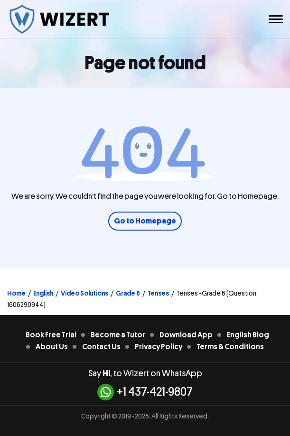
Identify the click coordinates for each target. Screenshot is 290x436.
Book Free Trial (51, 335)
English (43, 293)
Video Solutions (84, 293)
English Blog (248, 335)
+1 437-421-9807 (145, 392)
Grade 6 (128, 293)
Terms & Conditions (230, 347)
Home (16, 293)
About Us (52, 347)
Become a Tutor (118, 335)
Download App (186, 335)
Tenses (158, 293)
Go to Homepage (145, 221)
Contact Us (101, 347)
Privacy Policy (158, 347)
